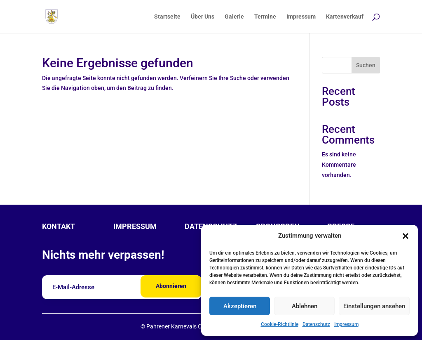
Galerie (234, 17)
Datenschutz (316, 324)
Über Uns (202, 17)
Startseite (167, 17)
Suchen (365, 65)
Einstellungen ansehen (374, 306)
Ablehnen (304, 306)
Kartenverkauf (344, 17)
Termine (265, 17)
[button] (405, 236)
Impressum (346, 324)
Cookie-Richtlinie (279, 324)
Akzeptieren (239, 306)
